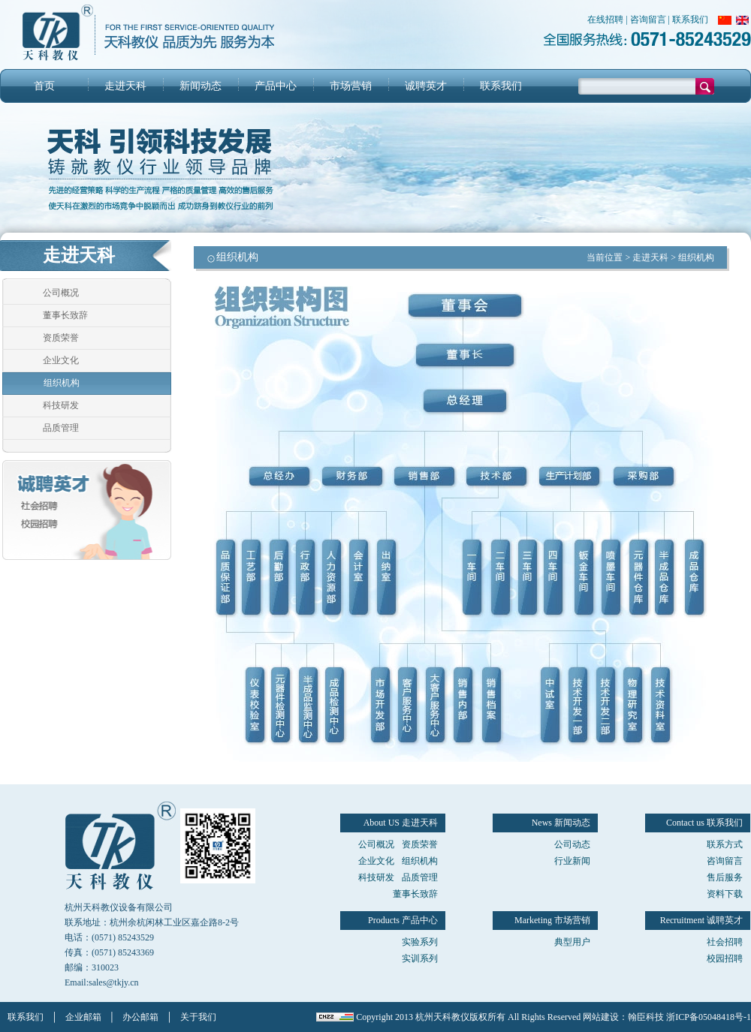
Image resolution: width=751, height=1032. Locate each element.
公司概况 (61, 292)
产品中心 (276, 86)
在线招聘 (605, 19)
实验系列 (420, 942)
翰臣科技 (646, 1017)
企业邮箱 (83, 1017)
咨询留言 (648, 19)
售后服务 (725, 877)
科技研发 (61, 405)
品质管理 (61, 428)
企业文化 (61, 360)
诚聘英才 (426, 86)
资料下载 (725, 894)
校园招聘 (725, 958)
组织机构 (62, 383)
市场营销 (351, 86)
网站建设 (601, 1017)
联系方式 (725, 844)
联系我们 (690, 19)
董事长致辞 (65, 315)
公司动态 (572, 844)
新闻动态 (200, 86)
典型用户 (572, 942)
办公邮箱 (140, 1017)
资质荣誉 (61, 337)
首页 (44, 86)
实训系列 (420, 958)
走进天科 (125, 86)
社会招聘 (725, 942)
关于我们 (198, 1017)
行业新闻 (572, 861)
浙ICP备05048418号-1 (708, 1017)
